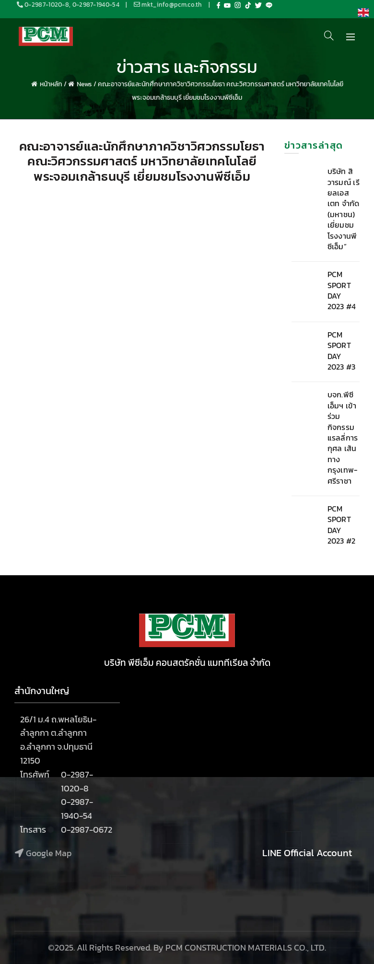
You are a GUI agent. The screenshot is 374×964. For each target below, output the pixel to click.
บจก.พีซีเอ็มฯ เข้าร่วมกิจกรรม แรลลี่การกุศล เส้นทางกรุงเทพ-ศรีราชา (342, 437)
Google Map (48, 853)
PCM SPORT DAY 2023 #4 (341, 290)
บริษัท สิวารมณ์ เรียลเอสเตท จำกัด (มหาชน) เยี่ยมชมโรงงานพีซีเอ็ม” (343, 208)
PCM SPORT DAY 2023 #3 (341, 350)
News (84, 84)
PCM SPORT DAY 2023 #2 (341, 524)
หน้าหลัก (51, 84)
